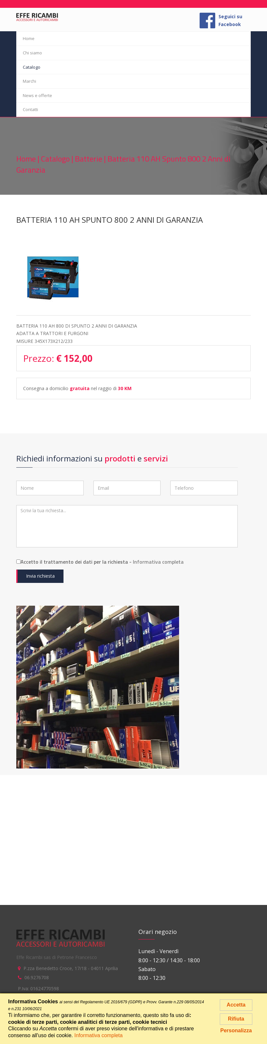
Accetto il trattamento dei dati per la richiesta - (100, 562)
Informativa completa (158, 562)
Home (29, 38)
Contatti (30, 109)
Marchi (29, 81)
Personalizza (236, 1030)
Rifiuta (236, 1019)
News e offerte (37, 95)
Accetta (236, 1005)
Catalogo (31, 67)
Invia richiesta (40, 576)
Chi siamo (32, 53)
